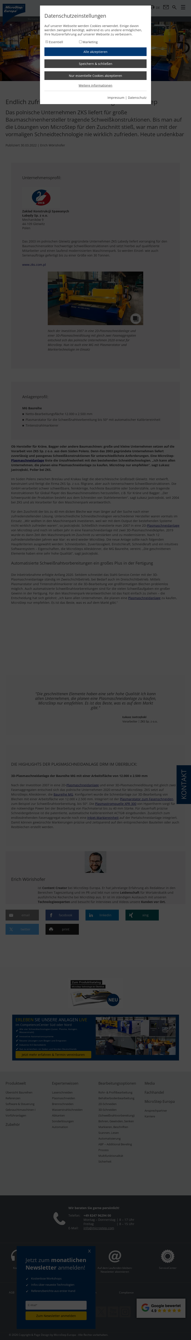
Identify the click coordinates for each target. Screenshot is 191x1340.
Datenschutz (137, 97)
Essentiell (56, 42)
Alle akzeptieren (95, 52)
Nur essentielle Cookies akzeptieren (95, 76)
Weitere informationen (95, 85)
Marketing (90, 42)
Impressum (115, 97)
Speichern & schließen (95, 64)
